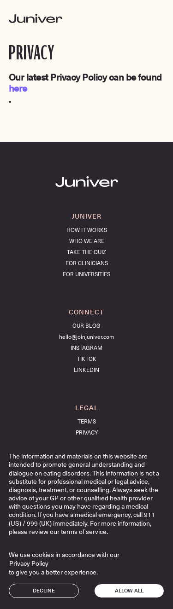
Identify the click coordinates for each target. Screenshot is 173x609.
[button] (156, 18)
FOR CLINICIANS (87, 263)
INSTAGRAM (86, 348)
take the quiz (86, 252)
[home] (35, 18)
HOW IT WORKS (86, 230)
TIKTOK (86, 359)
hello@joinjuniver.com (86, 337)
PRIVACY (87, 432)
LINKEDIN (86, 370)
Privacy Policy (28, 563)
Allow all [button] (129, 590)
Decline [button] (44, 590)
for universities (86, 274)
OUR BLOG (86, 326)
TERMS (87, 421)
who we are (86, 241)
